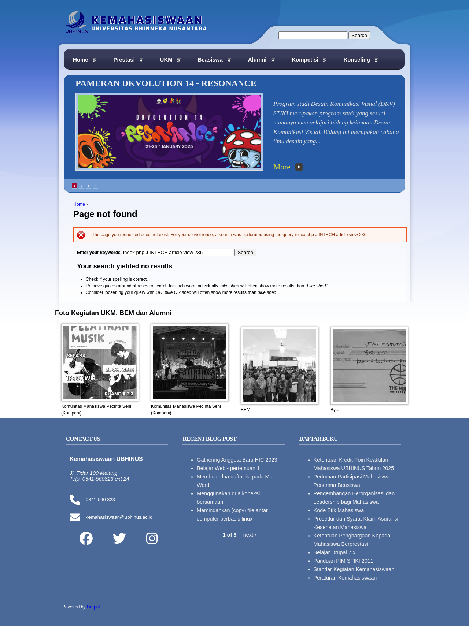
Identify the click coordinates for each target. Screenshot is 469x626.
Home (79, 204)
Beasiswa (214, 59)
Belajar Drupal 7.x (334, 552)
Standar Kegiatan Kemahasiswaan (354, 569)
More (282, 167)
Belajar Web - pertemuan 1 (228, 468)
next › (249, 535)
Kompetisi (309, 59)
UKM (170, 59)
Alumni (261, 59)
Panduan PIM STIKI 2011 (343, 561)
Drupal (93, 607)
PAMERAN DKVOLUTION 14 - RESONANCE (165, 83)
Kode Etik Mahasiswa (339, 510)
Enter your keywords (99, 252)
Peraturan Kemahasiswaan (345, 578)
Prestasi (128, 59)
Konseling (360, 59)
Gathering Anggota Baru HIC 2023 (237, 460)
